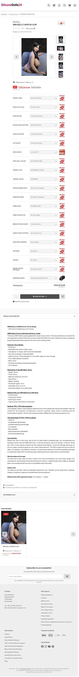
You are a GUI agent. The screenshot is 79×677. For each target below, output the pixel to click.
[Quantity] (16, 296)
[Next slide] (51, 56)
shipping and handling (25, 668)
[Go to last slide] (16, 56)
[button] (60, 40)
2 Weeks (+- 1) (29, 82)
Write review (29, 28)
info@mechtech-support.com (17, 608)
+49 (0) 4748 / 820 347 (14, 606)
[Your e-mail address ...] (35, 576)
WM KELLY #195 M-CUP (11, 546)
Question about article (21, 301)
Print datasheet (9, 485)
